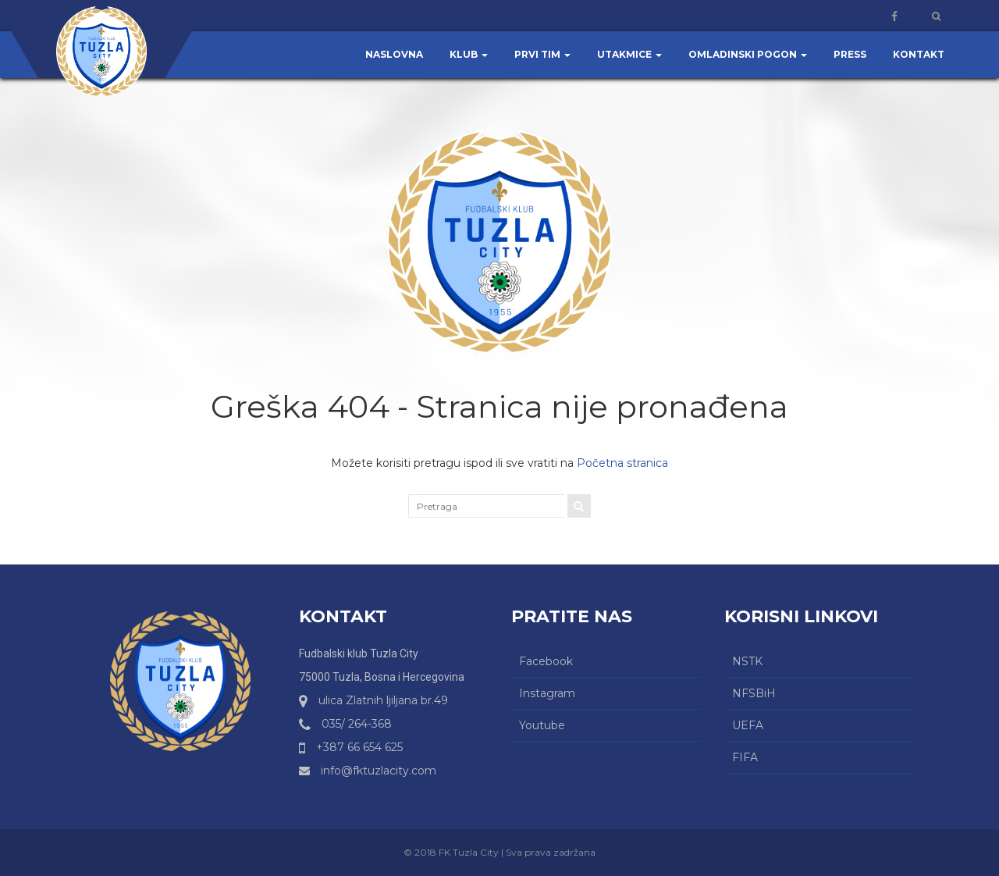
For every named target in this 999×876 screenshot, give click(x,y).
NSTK (747, 661)
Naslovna (394, 54)
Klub (469, 54)
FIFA (745, 757)
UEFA (747, 725)
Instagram (547, 693)
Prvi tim (542, 54)
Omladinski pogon (747, 54)
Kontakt (918, 54)
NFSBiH (754, 693)
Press (850, 54)
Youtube (542, 725)
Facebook (546, 661)
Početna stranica (622, 463)
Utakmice (629, 54)
